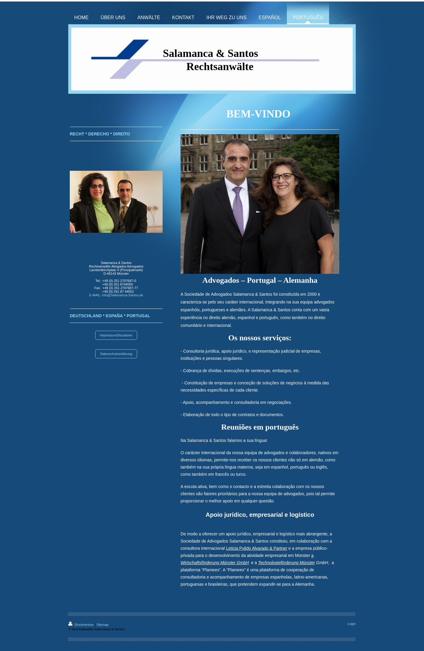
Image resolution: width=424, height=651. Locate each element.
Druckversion (81, 624)
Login (352, 624)
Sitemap (102, 624)
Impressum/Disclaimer (116, 335)
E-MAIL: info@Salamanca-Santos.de (116, 295)
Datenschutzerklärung (116, 354)
